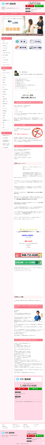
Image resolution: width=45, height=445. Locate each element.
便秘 (3, 117)
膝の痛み (4, 91)
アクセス (30, 13)
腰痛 (3, 122)
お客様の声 (22, 13)
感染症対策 (5, 50)
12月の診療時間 (5, 147)
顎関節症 (4, 70)
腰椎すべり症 (5, 101)
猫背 (3, 96)
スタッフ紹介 (36, 424)
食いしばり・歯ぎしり (6, 72)
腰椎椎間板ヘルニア (6, 120)
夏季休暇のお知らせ (6, 135)
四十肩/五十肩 (5, 89)
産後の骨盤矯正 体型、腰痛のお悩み (6, 141)
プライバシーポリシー (6, 64)
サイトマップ (5, 62)
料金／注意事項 (14, 13)
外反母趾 (4, 113)
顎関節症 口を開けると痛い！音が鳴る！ (6, 145)
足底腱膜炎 (5, 110)
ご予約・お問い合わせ (39, 13)
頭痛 (3, 127)
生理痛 (4, 115)
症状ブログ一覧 (5, 43)
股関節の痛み (5, 103)
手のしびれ (5, 84)
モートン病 (5, 108)
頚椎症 (4, 82)
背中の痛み (5, 94)
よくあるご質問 (5, 59)
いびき (4, 75)
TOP (5, 13)
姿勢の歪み (5, 77)
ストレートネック (6, 129)
